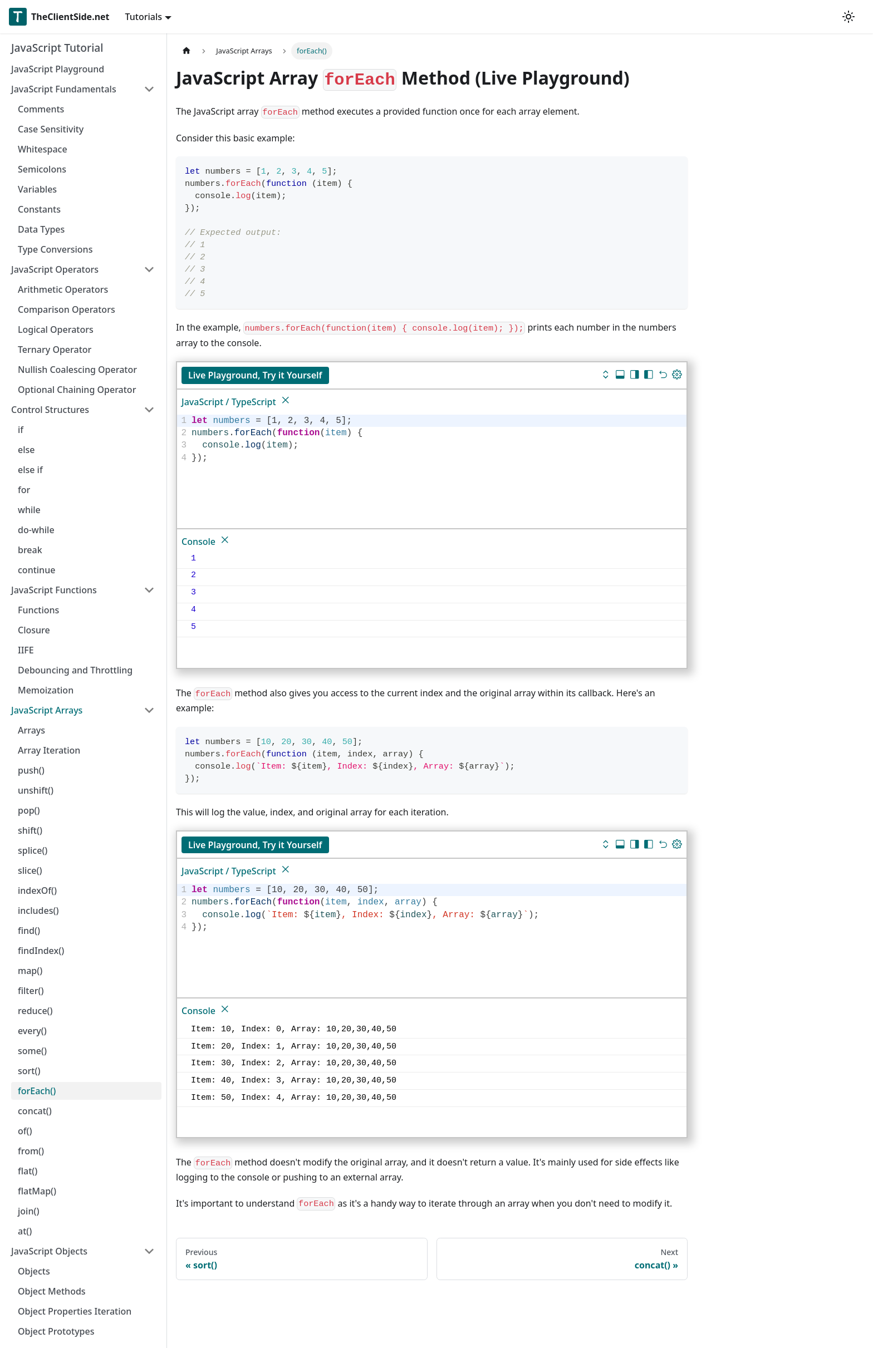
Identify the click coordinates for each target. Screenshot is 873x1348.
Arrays (31, 730)
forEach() (37, 1091)
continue (36, 570)
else (26, 450)
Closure (34, 630)
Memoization (45, 690)
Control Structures (50, 410)
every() (32, 1031)
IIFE (26, 650)
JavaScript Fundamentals (63, 89)
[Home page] (186, 51)
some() (32, 1051)
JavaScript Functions (54, 590)
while (29, 510)
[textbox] (437, 439)
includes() (38, 910)
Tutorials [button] (143, 17)
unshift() (35, 790)
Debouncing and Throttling (75, 670)
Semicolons (42, 169)
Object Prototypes (56, 1331)
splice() (32, 850)
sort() (29, 1071)
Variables (37, 189)
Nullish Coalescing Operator (77, 369)
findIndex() (41, 950)
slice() (30, 870)
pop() (29, 810)
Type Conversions (55, 249)
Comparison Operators (66, 309)
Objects (34, 1271)
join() (28, 1211)
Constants (39, 209)
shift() (30, 830)
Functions (38, 610)
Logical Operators (56, 329)
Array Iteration (49, 750)
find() (29, 930)
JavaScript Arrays (46, 710)
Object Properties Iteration (74, 1311)
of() (25, 1131)
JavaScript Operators (55, 269)
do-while (36, 530)
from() (31, 1151)
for (24, 490)
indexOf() (37, 890)
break (30, 550)
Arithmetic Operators (63, 289)
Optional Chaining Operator (77, 389)
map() (30, 971)
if (20, 430)
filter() (30, 991)
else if (30, 470)
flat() (27, 1171)
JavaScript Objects (49, 1251)
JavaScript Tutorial (57, 47)
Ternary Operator (54, 349)
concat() (35, 1111)
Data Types (41, 229)
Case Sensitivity (51, 129)
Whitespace (42, 149)
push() (31, 770)
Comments (41, 109)
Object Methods (52, 1291)
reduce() (35, 1011)
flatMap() (37, 1191)
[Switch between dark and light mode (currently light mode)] (848, 17)
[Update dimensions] (677, 376)
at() (25, 1231)
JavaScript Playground (57, 69)
